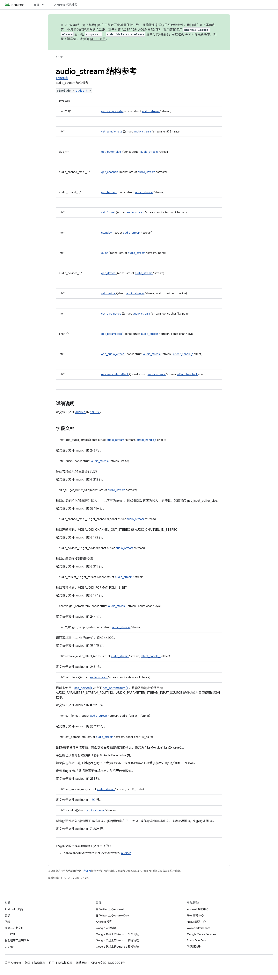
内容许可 (86, 870)
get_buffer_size (111, 151)
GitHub (9, 946)
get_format (109, 192)
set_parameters (111, 313)
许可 (52, 962)
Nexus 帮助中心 (196, 921)
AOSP (59, 57)
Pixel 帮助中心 (195, 915)
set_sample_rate (112, 131)
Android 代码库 (14, 909)
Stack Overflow (196, 940)
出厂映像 (10, 934)
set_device (108, 293)
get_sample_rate (112, 111)
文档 (36, 4)
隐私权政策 (65, 962)
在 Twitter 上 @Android (110, 909)
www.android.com (198, 928)
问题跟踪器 (194, 946)
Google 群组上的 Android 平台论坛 (117, 934)
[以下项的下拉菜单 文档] (44, 4)
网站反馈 (81, 962)
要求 (7, 915)
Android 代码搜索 (65, 4)
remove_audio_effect (115, 374)
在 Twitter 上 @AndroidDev (112, 915)
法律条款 (39, 962)
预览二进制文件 (14, 928)
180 (93, 800)
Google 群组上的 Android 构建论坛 (117, 940)
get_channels (110, 172)
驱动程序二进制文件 (17, 940)
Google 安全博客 (106, 928)
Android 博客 (104, 921)
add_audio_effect (113, 354)
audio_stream (151, 111)
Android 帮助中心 (197, 909)
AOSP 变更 (98, 39)
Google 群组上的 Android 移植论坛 (117, 946)
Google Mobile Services (201, 934)
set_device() (83, 688)
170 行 (95, 412)
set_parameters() (115, 688)
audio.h (82, 90)
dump (105, 253)
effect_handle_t (183, 354)
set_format (108, 212)
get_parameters (111, 334)
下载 (7, 921)
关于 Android (13, 962)
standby (107, 232)
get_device (108, 273)
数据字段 (62, 78)
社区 (27, 962)
